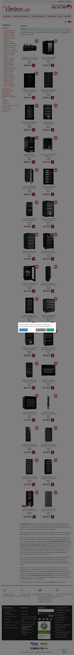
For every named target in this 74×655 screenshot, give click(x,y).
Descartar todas (40, 330)
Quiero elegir (23, 330)
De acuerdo (50, 330)
